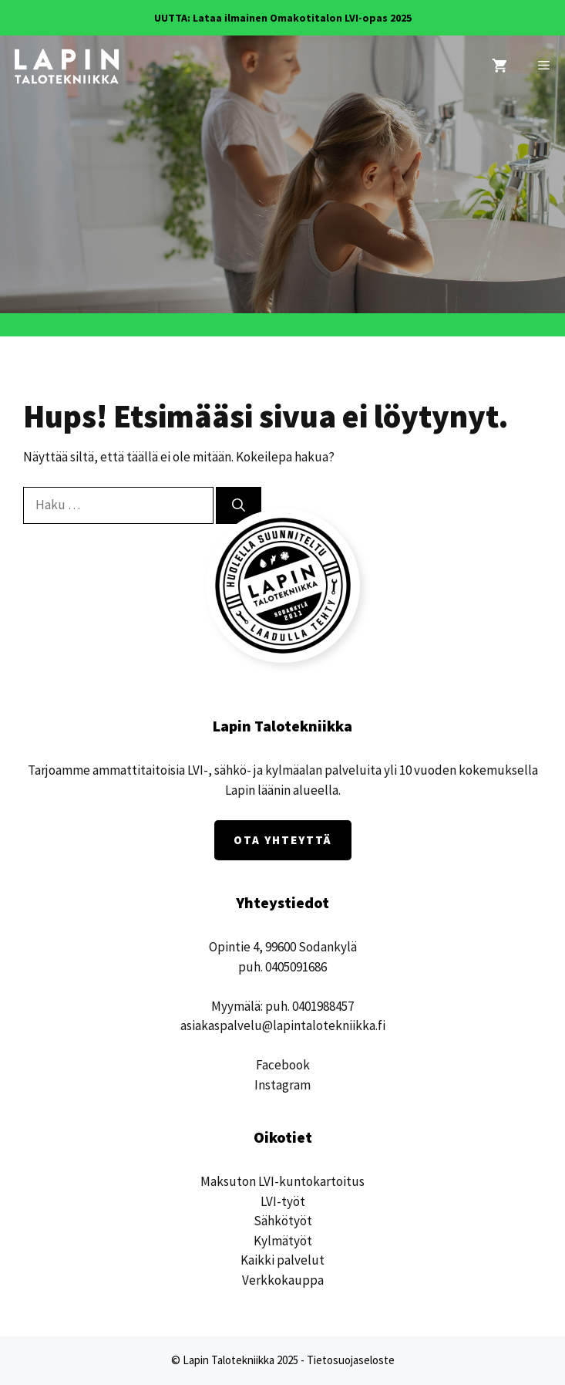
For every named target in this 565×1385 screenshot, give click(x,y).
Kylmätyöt (283, 1240)
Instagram (282, 1084)
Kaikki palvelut (282, 1260)
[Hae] (238, 505)
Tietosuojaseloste (351, 1360)
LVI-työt (283, 1201)
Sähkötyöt (283, 1220)
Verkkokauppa (283, 1280)
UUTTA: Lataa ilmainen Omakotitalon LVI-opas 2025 (283, 18)
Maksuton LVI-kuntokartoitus (282, 1181)
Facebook (283, 1064)
